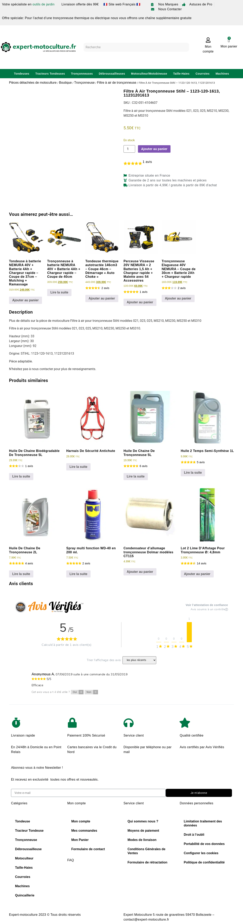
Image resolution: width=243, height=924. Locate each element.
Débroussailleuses (112, 73)
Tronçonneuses (82, 73)
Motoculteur (24, 858)
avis (147, 162)
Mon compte (80, 821)
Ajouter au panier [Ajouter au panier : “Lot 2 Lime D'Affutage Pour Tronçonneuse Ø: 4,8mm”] (197, 574)
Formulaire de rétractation (147, 862)
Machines (222, 73)
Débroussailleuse (28, 849)
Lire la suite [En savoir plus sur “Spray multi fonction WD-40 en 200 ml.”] (78, 574)
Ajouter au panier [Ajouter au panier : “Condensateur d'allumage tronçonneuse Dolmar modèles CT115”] (140, 571)
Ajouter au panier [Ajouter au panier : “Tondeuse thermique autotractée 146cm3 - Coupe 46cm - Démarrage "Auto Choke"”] (102, 298)
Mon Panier (80, 840)
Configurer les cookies (201, 853)
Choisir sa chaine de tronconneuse (93, 876)
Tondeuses (21, 73)
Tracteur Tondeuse (29, 830)
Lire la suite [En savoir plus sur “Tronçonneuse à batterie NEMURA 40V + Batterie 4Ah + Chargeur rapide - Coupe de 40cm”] (59, 292)
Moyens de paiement (143, 830)
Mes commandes (84, 830)
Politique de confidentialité (204, 862)
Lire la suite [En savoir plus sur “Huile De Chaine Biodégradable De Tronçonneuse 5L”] (21, 476)
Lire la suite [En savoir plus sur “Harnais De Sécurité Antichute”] (78, 466)
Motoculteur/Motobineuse (149, 73)
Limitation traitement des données (203, 823)
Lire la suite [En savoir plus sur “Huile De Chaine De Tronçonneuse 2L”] (21, 574)
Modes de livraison (142, 840)
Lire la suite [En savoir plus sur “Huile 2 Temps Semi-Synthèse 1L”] (193, 472)
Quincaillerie (24, 895)
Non (92, 692)
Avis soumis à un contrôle (209, 609)
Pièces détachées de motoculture (33, 82)
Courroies (203, 73)
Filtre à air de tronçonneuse (116, 82)
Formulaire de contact (88, 849)
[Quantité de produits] (129, 149)
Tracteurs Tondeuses (50, 73)
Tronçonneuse (84, 82)
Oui (78, 692)
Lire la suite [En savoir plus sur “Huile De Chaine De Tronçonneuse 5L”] (136, 476)
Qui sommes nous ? (143, 821)
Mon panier (229, 46)
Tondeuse (22, 821)
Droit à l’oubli (194, 834)
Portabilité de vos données (204, 844)
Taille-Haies (181, 73)
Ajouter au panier (154, 149)
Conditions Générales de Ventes (146, 851)
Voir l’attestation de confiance (207, 605)
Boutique (65, 82)
